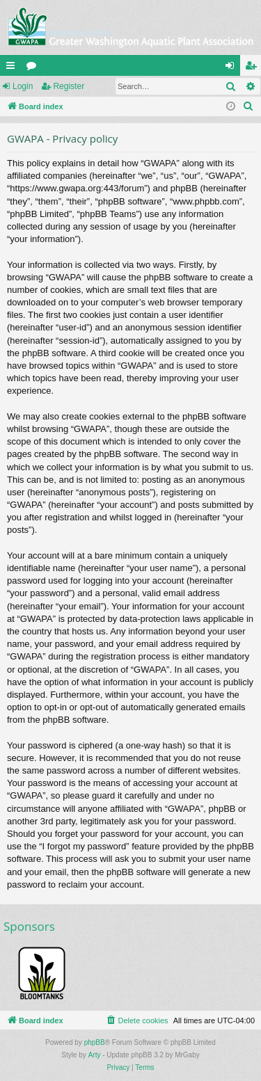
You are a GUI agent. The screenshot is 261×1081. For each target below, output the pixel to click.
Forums (34, 68)
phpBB (94, 1042)
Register (68, 86)
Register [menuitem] (253, 68)
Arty (94, 1055)
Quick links (13, 68)
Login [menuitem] (233, 68)
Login (23, 86)
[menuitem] (248, 106)
